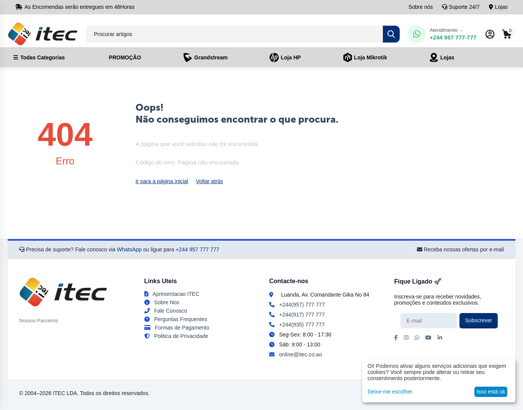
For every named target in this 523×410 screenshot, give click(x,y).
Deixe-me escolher (390, 392)
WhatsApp (129, 249)
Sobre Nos (162, 302)
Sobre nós (421, 7)
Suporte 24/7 (460, 7)
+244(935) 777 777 (302, 324)
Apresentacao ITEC (171, 294)
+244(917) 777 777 (302, 315)
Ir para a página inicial (162, 181)
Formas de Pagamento (176, 328)
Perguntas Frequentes (175, 319)
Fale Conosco (165, 311)
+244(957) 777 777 (302, 305)
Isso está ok (491, 392)
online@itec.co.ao (300, 354)
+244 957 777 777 (197, 249)
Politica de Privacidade (176, 336)
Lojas (498, 7)
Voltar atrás (209, 181)
